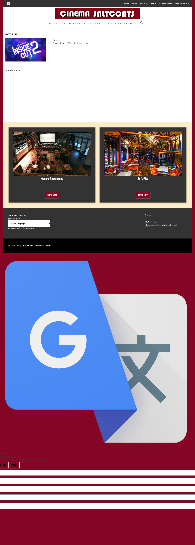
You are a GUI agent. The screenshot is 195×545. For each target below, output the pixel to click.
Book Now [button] (52, 195)
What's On (57, 23)
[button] (8, 3)
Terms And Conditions (17, 215)
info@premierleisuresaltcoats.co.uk (161, 225)
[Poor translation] (14, 465)
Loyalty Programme (120, 23)
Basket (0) (144, 3)
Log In (153, 3)
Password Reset (165, 3)
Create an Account (182, 3)
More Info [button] (143, 195)
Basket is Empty (130, 3)
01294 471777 (152, 221)
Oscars (75, 23)
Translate (26, 228)
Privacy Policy (14, 218)
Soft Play (92, 23)
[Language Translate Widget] (29, 223)
